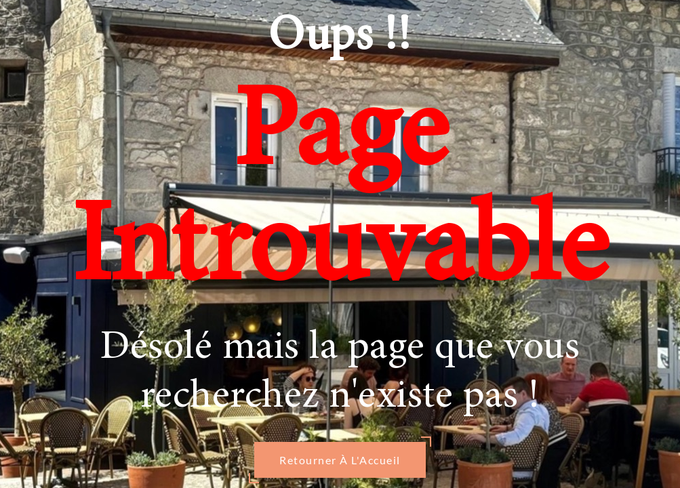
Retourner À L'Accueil (340, 459)
